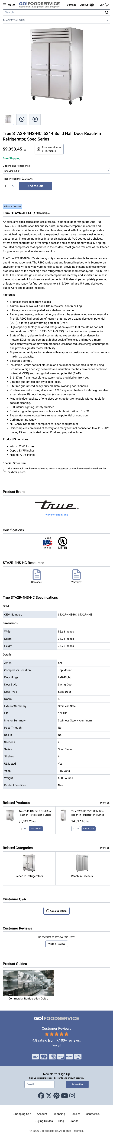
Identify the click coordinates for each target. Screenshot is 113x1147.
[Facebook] (41, 1095)
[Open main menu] (8, 5)
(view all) (56, 1045)
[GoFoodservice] (40, 5)
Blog (61, 1121)
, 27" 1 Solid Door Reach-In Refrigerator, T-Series (87, 813)
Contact (71, 4)
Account (42, 1114)
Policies (75, 1114)
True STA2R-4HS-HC (14, 20)
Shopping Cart (22, 1114)
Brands (74, 1121)
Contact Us (92, 1114)
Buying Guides (44, 1121)
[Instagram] (72, 1095)
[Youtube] (64, 1095)
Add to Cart (35, 186)
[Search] (53, 12)
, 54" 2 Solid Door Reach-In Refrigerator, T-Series (35, 813)
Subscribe (77, 1084)
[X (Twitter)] (49, 1095)
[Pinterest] (56, 1095)
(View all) (105, 802)
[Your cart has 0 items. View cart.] (104, 4)
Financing (59, 1114)
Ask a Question (12, 206)
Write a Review (56, 943)
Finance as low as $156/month (49, 149)
